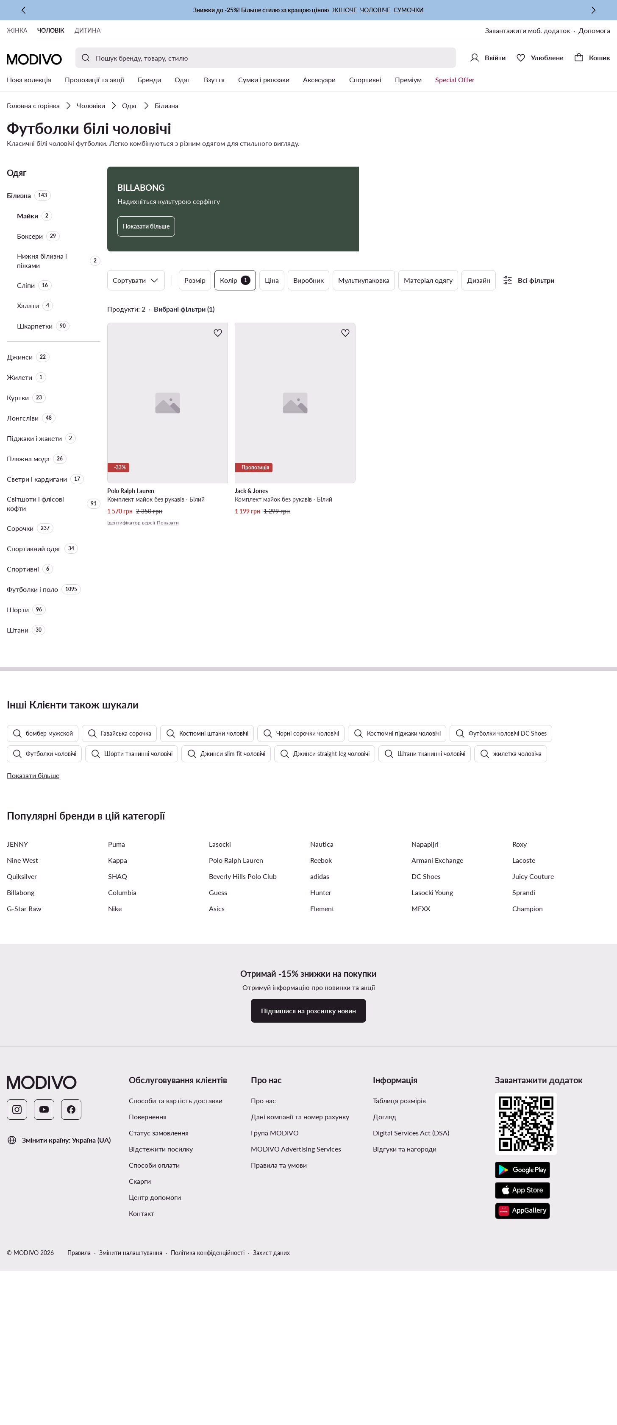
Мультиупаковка (363, 280)
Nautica (322, 1067)
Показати (168, 522)
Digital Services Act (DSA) (411, 1356)
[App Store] (522, 1413)
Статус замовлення (159, 1356)
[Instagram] (17, 1332)
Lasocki (220, 1067)
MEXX (420, 1131)
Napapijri (425, 1067)
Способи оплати (154, 1388)
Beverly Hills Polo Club (243, 1099)
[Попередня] (24, 10)
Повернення (148, 1340)
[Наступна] (593, 10)
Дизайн (478, 280)
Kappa (117, 1083)
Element (322, 1131)
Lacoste (523, 1083)
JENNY (17, 1067)
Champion (527, 1131)
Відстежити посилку (161, 1372)
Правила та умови (279, 1388)
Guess (218, 1115)
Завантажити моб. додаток (527, 30)
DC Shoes (426, 1099)
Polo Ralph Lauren (236, 1083)
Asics (217, 1131)
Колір (235, 280)
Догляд (384, 1340)
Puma (116, 1067)
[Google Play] (522, 1393)
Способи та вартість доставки (175, 1323)
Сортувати (136, 280)
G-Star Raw (24, 1131)
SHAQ (117, 1099)
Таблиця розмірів (399, 1323)
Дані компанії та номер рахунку (300, 1340)
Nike (115, 1131)
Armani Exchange (437, 1083)
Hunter (320, 1115)
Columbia (122, 1115)
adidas (319, 1099)
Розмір (195, 280)
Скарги (140, 1404)
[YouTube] (44, 1332)
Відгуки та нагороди (404, 1372)
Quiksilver (22, 1099)
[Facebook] (71, 1332)
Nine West (22, 1083)
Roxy (519, 1067)
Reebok (321, 1083)
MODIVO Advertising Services (296, 1372)
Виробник (308, 280)
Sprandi (523, 1115)
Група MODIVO (275, 1356)
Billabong (20, 1115)
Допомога (594, 30)
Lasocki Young (432, 1115)
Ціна (272, 280)
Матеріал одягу (428, 280)
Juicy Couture (533, 1099)
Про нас (263, 1323)
